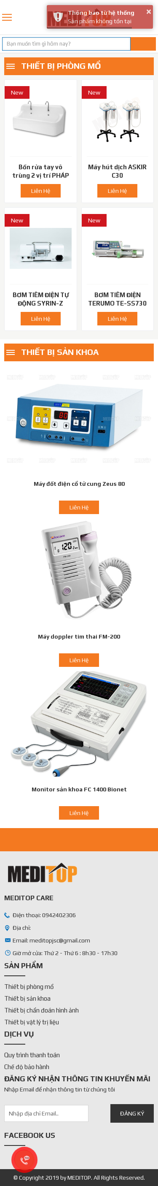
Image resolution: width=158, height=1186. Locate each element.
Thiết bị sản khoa (60, 352)
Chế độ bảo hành (26, 1066)
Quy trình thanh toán (32, 1055)
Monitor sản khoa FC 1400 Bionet (79, 789)
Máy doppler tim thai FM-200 (79, 636)
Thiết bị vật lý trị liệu (31, 1022)
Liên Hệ (40, 190)
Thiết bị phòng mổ (61, 65)
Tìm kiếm (143, 44)
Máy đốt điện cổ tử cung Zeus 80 (79, 483)
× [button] (148, 11)
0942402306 (153, 17)
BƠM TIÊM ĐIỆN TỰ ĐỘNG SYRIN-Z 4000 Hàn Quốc (41, 303)
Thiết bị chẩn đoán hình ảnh (41, 1010)
